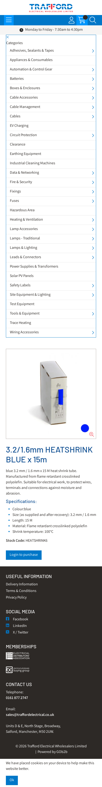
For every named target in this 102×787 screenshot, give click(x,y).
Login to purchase (24, 555)
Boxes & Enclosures (25, 88)
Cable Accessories (24, 97)
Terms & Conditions (21, 591)
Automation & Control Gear (31, 69)
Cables (15, 116)
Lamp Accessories (24, 229)
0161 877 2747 (17, 698)
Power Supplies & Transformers (34, 266)
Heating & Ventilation (26, 220)
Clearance (17, 144)
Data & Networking (24, 173)
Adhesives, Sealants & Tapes (32, 51)
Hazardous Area (22, 210)
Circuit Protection (23, 135)
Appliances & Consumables (31, 60)
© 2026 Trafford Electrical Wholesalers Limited (51, 746)
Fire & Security (21, 182)
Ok (12, 780)
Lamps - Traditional (25, 238)
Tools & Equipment (24, 313)
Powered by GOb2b (52, 752)
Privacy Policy (16, 597)
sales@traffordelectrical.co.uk (30, 715)
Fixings (15, 191)
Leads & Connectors (25, 257)
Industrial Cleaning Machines (32, 163)
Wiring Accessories (24, 332)
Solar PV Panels (22, 276)
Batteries (17, 79)
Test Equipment (22, 304)
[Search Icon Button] (93, 20)
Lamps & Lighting (23, 248)
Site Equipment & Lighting (30, 295)
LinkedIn (16, 626)
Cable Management (25, 107)
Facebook (17, 619)
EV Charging (19, 126)
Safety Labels (20, 285)
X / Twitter (17, 632)
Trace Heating (20, 323)
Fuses (14, 201)
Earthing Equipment (25, 154)
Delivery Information (22, 584)
